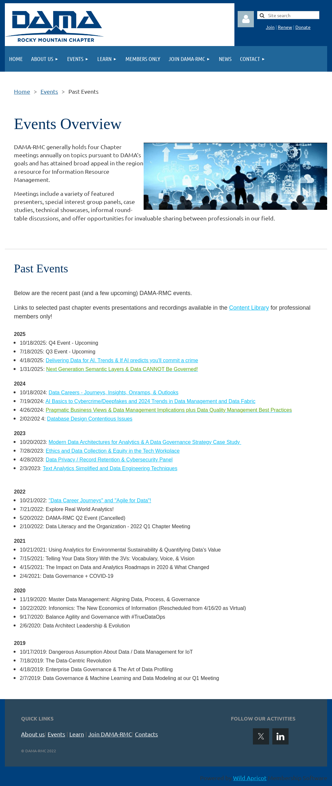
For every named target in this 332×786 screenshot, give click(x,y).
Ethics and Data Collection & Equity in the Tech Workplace (113, 451)
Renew (285, 27)
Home (22, 91)
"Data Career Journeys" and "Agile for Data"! (100, 500)
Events (49, 91)
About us (33, 734)
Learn (76, 734)
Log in (246, 19)
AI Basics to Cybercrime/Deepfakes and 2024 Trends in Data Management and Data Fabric (150, 401)
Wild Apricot (250, 777)
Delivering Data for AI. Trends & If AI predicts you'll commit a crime (122, 360)
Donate (303, 27)
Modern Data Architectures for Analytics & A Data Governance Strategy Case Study (145, 442)
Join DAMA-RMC (110, 734)
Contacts (146, 734)
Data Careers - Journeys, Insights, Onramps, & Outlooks (113, 392)
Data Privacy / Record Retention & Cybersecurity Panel (109, 459)
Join (270, 27)
